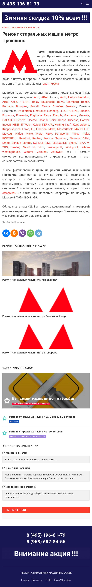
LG (33, 129)
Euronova (8, 115)
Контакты (37, 580)
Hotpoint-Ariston (78, 97)
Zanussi (42, 151)
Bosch (85, 101)
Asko (14, 101)
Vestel (15, 147)
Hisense (73, 120)
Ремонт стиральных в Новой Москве (21, 28)
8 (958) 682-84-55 (46, 541)
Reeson (48, 138)
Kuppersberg (81, 124)
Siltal (86, 138)
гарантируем (50, 83)
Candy (46, 106)
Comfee (58, 106)
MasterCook (65, 129)
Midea (19, 133)
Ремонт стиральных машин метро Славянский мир (34, 316)
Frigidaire (36, 115)
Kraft (68, 124)
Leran (25, 129)
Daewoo (71, 106)
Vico (41, 147)
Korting (59, 124)
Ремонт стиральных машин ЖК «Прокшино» (30, 279)
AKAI (44, 97)
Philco (76, 133)
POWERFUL (9, 138)
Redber (36, 138)
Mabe (51, 129)
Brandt (34, 106)
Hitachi (43, 120)
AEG (36, 97)
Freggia (57, 115)
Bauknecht (48, 101)
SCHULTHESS (41, 142)
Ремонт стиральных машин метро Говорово (29, 352)
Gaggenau (70, 115)
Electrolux (39, 110)
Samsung (61, 138)
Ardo (63, 97)
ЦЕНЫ (48, 580)
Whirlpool (72, 147)
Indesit (6, 124)
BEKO (60, 101)
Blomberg (73, 101)
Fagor (47, 115)
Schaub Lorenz (21, 142)
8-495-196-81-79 (20, 4)
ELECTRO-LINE (69, 110)
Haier (53, 120)
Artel (5, 101)
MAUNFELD (81, 129)
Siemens (75, 138)
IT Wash (26, 124)
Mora (39, 133)
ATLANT (25, 101)
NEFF (49, 133)
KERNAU (47, 124)
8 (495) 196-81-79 (46, 535)
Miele (29, 133)
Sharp (72, 142)
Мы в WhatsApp (62, 580)
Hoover (84, 120)
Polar (86, 133)
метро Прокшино (16, 222)
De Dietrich (25, 110)
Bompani (21, 106)
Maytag (7, 133)
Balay (35, 101)
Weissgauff (55, 147)
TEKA (81, 142)
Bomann (7, 106)
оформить (9, 193)
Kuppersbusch (11, 129)
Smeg (6, 142)
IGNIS (16, 124)
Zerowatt (56, 151)
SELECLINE (59, 142)
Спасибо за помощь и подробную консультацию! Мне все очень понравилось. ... (39, 495)
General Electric (26, 120)
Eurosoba (22, 115)
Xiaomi (28, 151)
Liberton (41, 129)
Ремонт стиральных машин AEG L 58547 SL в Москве (42, 416)
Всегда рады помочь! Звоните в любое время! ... (31, 459)
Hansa (62, 120)
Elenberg (52, 110)
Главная (25, 580)
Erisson (84, 110)
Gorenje (84, 115)
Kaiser (37, 124)
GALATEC (8, 120)
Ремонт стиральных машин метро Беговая (35, 431)
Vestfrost (29, 147)
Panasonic (62, 133)
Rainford (24, 138)
